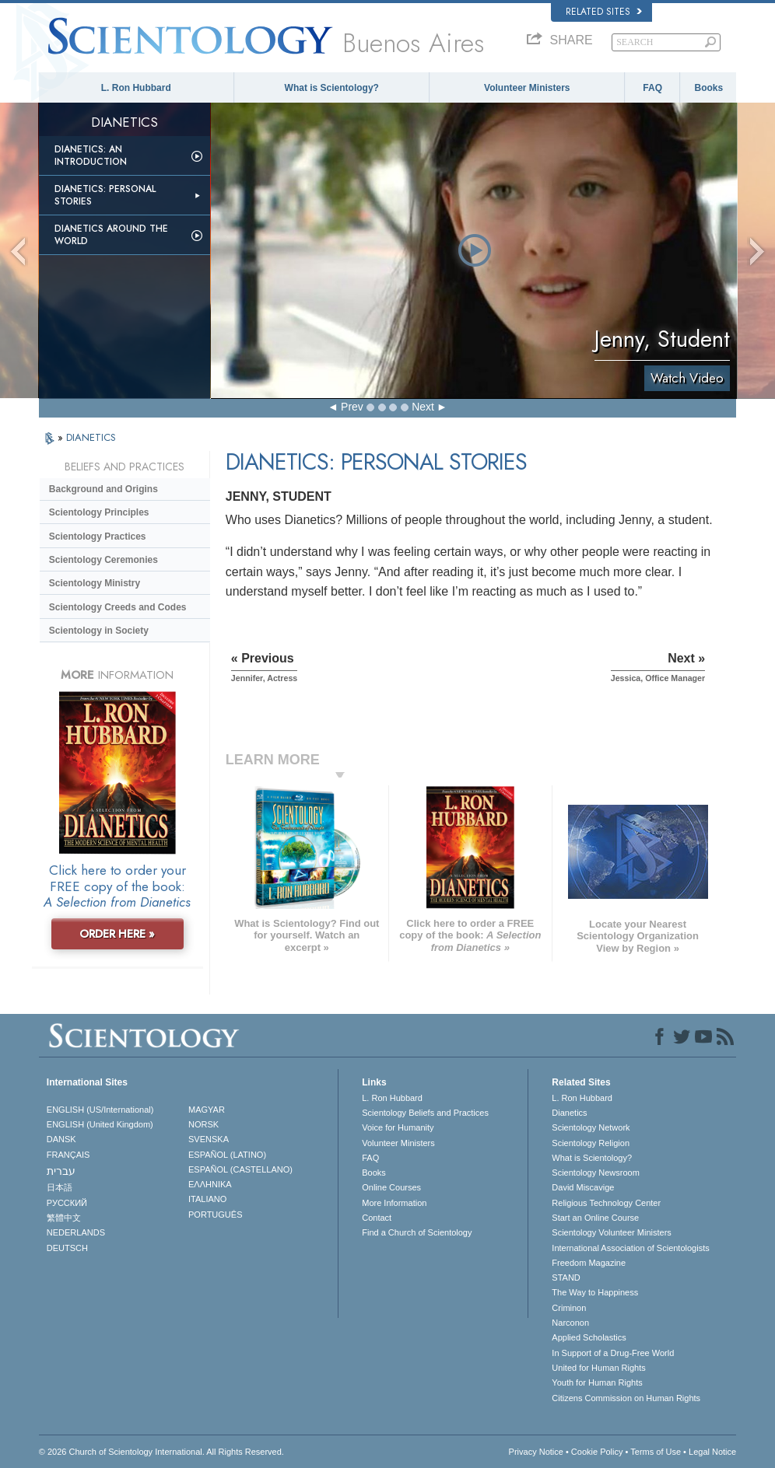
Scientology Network (590, 1127)
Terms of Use (655, 1451)
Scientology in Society (99, 630)
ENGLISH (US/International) (100, 1109)
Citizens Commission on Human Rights (626, 1398)
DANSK (61, 1139)
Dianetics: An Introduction (90, 155)
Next (423, 406)
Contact (376, 1217)
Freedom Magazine (589, 1262)
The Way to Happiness (595, 1292)
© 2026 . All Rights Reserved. (161, 1451)
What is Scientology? (332, 87)
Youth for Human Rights (597, 1382)
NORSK (203, 1124)
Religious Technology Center (606, 1203)
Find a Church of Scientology (417, 1232)
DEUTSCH (67, 1248)
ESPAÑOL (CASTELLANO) (240, 1169)
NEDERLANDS (76, 1232)
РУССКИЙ (67, 1203)
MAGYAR (206, 1109)
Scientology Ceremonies (103, 559)
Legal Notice (712, 1451)
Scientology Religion (590, 1143)
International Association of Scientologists (630, 1248)
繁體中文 (64, 1217)
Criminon (569, 1307)
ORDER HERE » (117, 934)
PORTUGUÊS (215, 1214)
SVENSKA (208, 1139)
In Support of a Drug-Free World (613, 1353)
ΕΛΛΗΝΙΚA (210, 1184)
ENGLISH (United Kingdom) (100, 1124)
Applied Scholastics (589, 1337)
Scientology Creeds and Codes (118, 607)
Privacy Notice (536, 1451)
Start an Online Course (595, 1217)
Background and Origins (103, 489)
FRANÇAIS (68, 1154)
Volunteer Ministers (527, 87)
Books (708, 87)
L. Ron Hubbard (136, 87)
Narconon (570, 1322)
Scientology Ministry (94, 583)
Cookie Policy (597, 1451)
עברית (61, 1171)
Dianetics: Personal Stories (105, 195)
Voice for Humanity (397, 1127)
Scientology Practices (97, 536)
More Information (394, 1203)
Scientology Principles (99, 512)
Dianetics (569, 1112)
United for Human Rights (598, 1367)
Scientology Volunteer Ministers (611, 1232)
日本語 (59, 1187)
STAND (566, 1277)
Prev (352, 406)
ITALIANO (207, 1199)
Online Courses (391, 1187)
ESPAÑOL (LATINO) (227, 1154)
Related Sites (604, 12)
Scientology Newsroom (596, 1172)
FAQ (652, 87)
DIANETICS (91, 437)
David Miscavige (583, 1187)
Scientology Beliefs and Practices (425, 1112)
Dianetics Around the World (111, 235)
